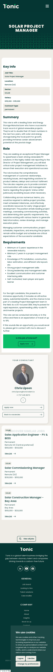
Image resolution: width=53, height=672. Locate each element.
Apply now (26, 344)
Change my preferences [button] (27, 664)
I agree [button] (20, 658)
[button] (47, 6)
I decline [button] (30, 658)
